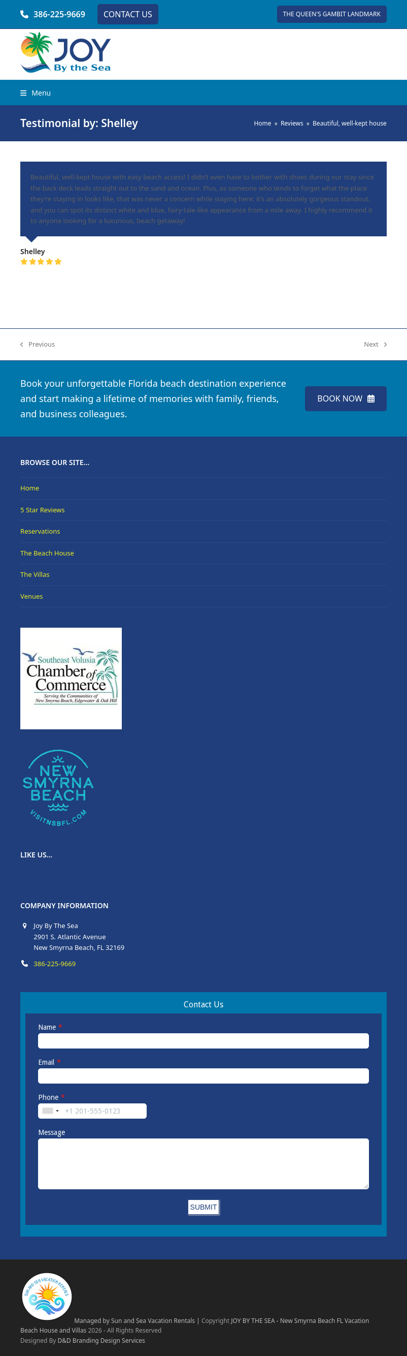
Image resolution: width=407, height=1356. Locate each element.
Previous (37, 345)
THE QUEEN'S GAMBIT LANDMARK (332, 14)
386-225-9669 (59, 14)
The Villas (34, 574)
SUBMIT (203, 1207)
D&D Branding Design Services (101, 1340)
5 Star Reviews (42, 509)
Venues (31, 596)
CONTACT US (128, 14)
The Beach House (47, 553)
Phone (48, 1097)
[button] (35, 93)
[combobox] (50, 1111)
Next (375, 345)
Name (47, 1027)
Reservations (40, 531)
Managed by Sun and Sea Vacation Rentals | (110, 1320)
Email (46, 1062)
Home (29, 487)
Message (51, 1132)
